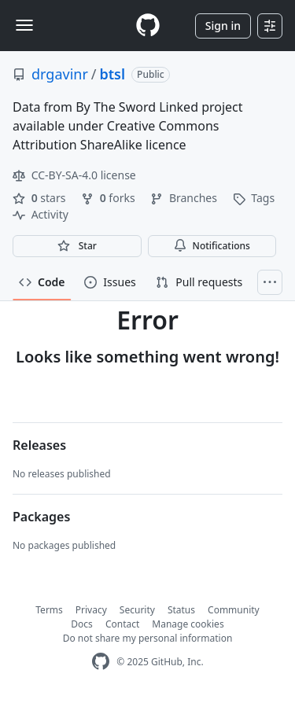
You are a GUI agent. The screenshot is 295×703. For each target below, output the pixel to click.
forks (109, 197)
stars (40, 197)
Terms (49, 610)
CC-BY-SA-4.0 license (74, 174)
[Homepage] (147, 26)
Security (137, 610)
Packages (41, 516)
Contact (122, 624)
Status (181, 610)
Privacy (91, 610)
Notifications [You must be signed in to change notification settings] (212, 245)
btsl (113, 73)
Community (234, 610)
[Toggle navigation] (24, 25)
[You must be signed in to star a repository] (77, 246)
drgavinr (59, 73)
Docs (82, 624)
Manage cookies (187, 624)
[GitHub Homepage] (100, 662)
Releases (39, 445)
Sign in (223, 25)
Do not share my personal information (148, 638)
